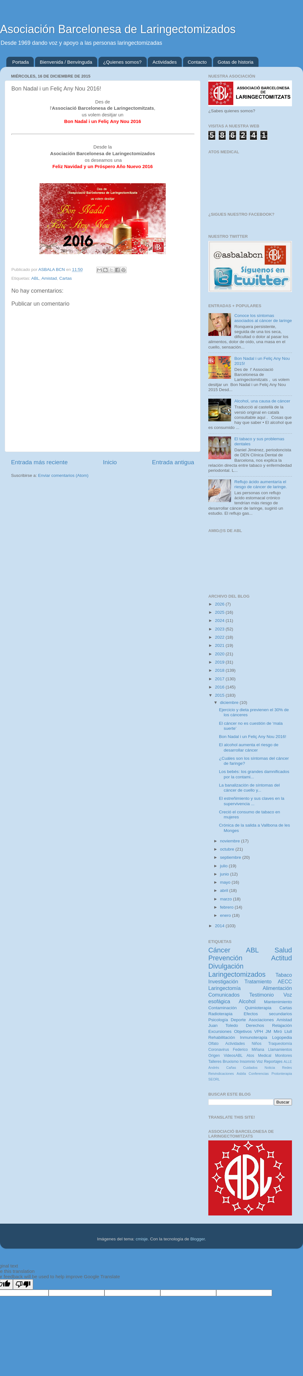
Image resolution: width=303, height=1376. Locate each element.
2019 (220, 662)
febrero (227, 907)
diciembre (230, 702)
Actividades (164, 62)
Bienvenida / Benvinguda (66, 62)
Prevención (225, 958)
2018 (220, 670)
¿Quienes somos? (122, 62)
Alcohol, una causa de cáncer (262, 401)
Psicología (218, 1019)
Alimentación (277, 988)
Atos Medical (259, 1055)
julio (224, 866)
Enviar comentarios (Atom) (63, 475)
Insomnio (247, 1061)
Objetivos (243, 1031)
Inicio (110, 462)
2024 (220, 620)
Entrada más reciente (39, 462)
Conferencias (259, 1073)
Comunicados (224, 995)
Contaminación (222, 1007)
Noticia (269, 1067)
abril (224, 890)
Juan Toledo (223, 1025)
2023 (220, 629)
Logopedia (282, 1037)
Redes (287, 1067)
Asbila (241, 1073)
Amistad (49, 278)
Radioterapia (220, 1013)
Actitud (281, 958)
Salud (283, 950)
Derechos (255, 1025)
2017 (220, 678)
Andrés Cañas (222, 1067)
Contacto (197, 62)
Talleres (215, 1061)
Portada (20, 62)
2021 (220, 645)
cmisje (142, 1239)
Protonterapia (281, 1073)
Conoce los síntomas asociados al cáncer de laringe (263, 318)
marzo (226, 899)
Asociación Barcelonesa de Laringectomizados (117, 29)
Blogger (197, 1239)
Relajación (282, 1025)
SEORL (214, 1079)
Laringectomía (224, 988)
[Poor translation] (23, 1284)
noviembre (230, 841)
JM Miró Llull (278, 1031)
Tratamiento (257, 981)
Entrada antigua (173, 462)
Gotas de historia (235, 62)
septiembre (231, 857)
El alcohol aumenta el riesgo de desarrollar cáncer (248, 747)
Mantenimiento (278, 1001)
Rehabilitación (221, 1037)
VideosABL (233, 1055)
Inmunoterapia (253, 1037)
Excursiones (220, 1031)
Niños (256, 1043)
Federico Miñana (248, 1049)
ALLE (288, 1061)
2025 (220, 612)
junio (225, 874)
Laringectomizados (236, 974)
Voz (259, 1061)
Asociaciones (261, 1019)
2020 (220, 654)
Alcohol (247, 1001)
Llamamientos (280, 1049)
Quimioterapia (258, 1007)
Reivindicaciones (221, 1073)
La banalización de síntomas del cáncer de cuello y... (249, 788)
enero (226, 915)
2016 (220, 687)
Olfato (213, 1043)
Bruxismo (231, 1061)
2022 (220, 637)
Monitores (283, 1055)
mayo (226, 882)
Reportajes (273, 1061)
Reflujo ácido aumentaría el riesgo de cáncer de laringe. (260, 484)
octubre (227, 849)
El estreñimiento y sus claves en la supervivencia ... (251, 801)
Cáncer (219, 950)
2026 (220, 604)
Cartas (65, 278)
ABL (35, 278)
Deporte (238, 1019)
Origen (214, 1055)
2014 (220, 925)
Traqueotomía (280, 1043)
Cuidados (250, 1067)
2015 (220, 695)
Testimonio (261, 995)
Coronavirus (218, 1049)
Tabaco (284, 975)
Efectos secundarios (268, 1013)
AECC (285, 981)
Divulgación (226, 966)
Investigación (223, 981)
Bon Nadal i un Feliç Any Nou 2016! (252, 736)
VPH (258, 1031)
